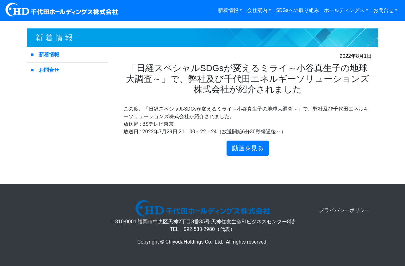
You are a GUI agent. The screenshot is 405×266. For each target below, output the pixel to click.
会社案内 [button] (257, 10)
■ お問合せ (45, 70)
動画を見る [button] (248, 148)
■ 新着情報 (45, 54)
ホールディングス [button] (344, 10)
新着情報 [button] (228, 10)
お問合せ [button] (383, 10)
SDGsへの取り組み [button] (297, 10)
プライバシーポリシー (344, 210)
